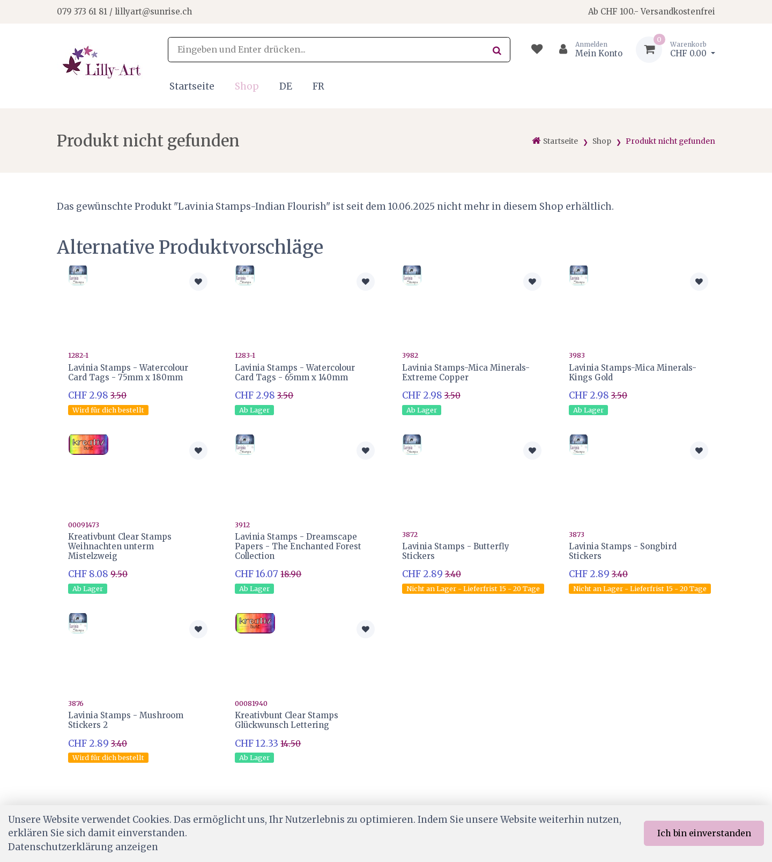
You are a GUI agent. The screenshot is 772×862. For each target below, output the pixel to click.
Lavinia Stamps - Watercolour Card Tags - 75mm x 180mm (128, 372)
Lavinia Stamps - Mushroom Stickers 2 (125, 720)
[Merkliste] (537, 49)
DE (285, 86)
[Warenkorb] (675, 49)
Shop (247, 86)
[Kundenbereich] (586, 49)
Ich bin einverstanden (704, 833)
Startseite (191, 86)
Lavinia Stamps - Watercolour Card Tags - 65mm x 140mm (295, 372)
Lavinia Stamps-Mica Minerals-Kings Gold (632, 372)
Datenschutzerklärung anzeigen (83, 847)
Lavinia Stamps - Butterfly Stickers (455, 551)
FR (318, 86)
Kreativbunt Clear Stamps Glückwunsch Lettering (286, 720)
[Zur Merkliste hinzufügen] (198, 281)
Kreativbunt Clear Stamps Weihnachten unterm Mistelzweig (120, 546)
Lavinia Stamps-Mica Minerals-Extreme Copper (466, 372)
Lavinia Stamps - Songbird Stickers (623, 551)
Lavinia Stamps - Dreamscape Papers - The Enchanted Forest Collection (298, 546)
